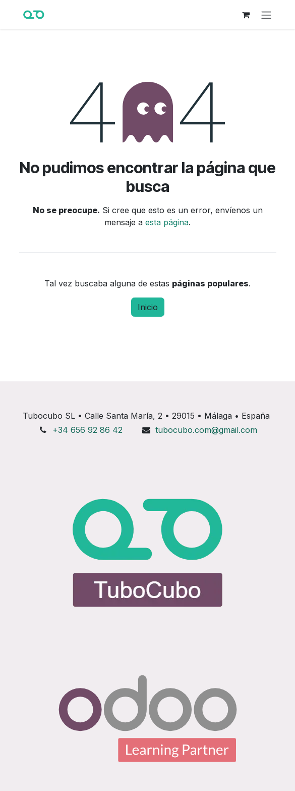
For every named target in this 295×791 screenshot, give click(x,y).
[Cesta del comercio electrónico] (246, 15)
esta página (167, 222)
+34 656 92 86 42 (87, 430)
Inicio (148, 307)
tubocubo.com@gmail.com (206, 430)
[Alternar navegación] (266, 14)
